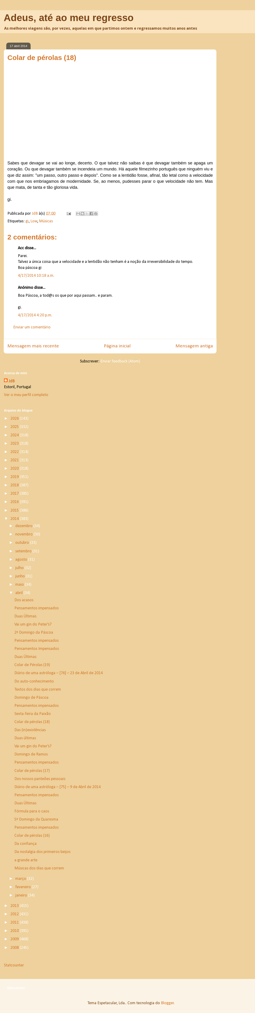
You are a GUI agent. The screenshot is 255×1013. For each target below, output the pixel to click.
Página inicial (117, 346)
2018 (15, 485)
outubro (22, 543)
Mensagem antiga (194, 346)
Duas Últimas (25, 616)
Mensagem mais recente (33, 346)
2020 (15, 468)
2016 (15, 502)
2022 (15, 452)
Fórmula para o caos (31, 811)
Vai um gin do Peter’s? (32, 624)
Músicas (46, 221)
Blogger (167, 1003)
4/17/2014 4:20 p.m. (35, 315)
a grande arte (25, 860)
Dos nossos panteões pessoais (39, 779)
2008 (15, 948)
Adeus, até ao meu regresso (69, 17)
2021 (15, 460)
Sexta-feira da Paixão (32, 714)
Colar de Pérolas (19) (32, 665)
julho (20, 568)
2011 (15, 922)
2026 (15, 418)
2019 (15, 477)
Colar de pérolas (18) (32, 722)
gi (27, 221)
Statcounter (14, 965)
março (21, 879)
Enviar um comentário (32, 327)
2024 (15, 435)
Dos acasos (23, 600)
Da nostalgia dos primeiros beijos (42, 852)
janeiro (21, 895)
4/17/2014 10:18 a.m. (36, 276)
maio (20, 584)
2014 (15, 519)
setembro (23, 551)
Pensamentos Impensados (36, 649)
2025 (15, 427)
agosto (21, 559)
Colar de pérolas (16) (32, 836)
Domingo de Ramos (31, 754)
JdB (12, 381)
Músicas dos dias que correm (39, 868)
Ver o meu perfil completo (26, 395)
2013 (15, 906)
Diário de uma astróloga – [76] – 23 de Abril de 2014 (58, 673)
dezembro (24, 526)
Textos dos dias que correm (37, 689)
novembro (24, 534)
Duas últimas (25, 738)
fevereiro (23, 887)
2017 (15, 493)
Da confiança (25, 844)
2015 (15, 510)
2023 (15, 443)
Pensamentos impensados (36, 608)
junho (20, 576)
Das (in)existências (30, 730)
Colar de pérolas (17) (32, 771)
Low (33, 221)
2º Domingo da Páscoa (33, 632)
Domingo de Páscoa (31, 697)
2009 (15, 939)
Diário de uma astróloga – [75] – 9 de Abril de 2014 (57, 787)
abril (19, 593)
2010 (15, 931)
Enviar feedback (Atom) (120, 361)
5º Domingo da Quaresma (36, 819)
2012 (15, 914)
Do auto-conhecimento (34, 681)
